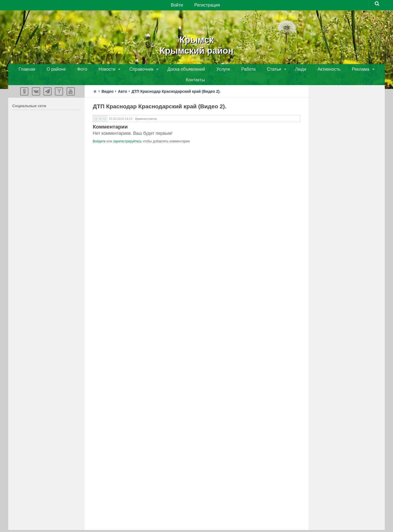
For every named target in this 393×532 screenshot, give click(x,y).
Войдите (99, 132)
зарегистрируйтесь (127, 132)
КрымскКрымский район (196, 44)
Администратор (146, 109)
